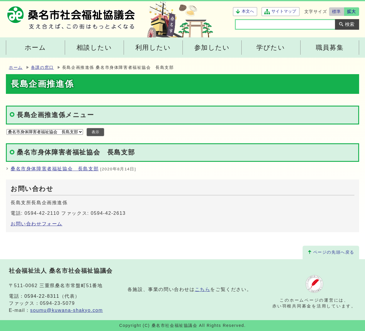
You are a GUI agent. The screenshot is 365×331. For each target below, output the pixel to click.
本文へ (248, 11)
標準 (336, 11)
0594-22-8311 (41, 296)
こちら (202, 289)
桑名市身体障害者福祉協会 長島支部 (55, 168)
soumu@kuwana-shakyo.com (66, 310)
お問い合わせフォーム (36, 223)
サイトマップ (283, 11)
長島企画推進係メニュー (55, 115)
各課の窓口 (42, 67)
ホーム (16, 67)
